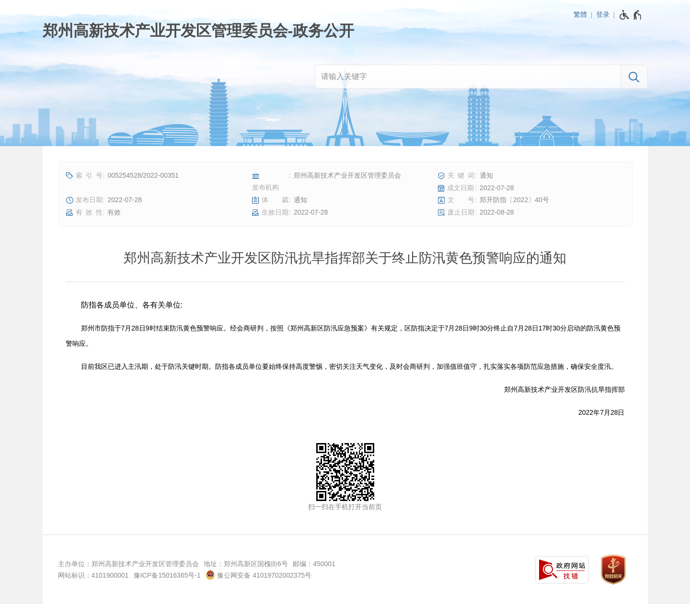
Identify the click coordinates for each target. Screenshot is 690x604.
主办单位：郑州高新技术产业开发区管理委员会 (128, 564)
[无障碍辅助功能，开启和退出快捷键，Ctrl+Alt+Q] (631, 15)
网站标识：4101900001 (93, 575)
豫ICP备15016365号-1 (167, 575)
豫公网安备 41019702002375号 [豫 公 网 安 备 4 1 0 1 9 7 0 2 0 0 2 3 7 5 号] (258, 575)
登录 (603, 14)
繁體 (580, 14)
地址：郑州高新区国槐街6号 (246, 564)
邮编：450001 (314, 564)
